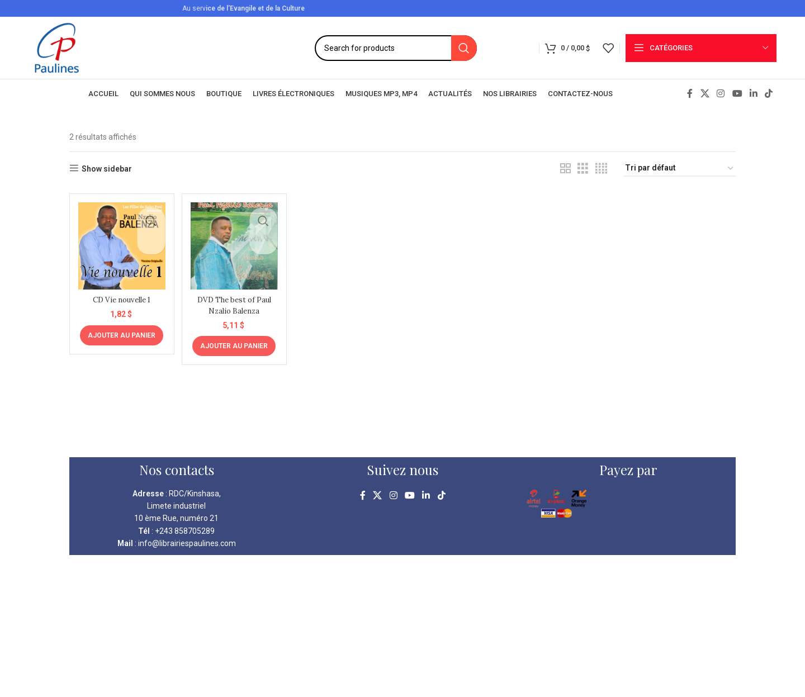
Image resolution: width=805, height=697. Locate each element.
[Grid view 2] (565, 169)
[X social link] (705, 93)
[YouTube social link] (737, 93)
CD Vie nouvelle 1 (120, 296)
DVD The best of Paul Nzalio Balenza (233, 301)
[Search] (396, 48)
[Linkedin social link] (753, 93)
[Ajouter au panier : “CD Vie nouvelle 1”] (120, 332)
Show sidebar (107, 168)
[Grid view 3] (582, 169)
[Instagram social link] (720, 93)
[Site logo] (57, 46)
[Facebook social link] (690, 93)
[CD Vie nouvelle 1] (120, 244)
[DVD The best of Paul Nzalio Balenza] (233, 244)
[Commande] (680, 168)
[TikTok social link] (768, 93)
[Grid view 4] (601, 169)
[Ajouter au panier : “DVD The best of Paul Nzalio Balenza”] (233, 343)
